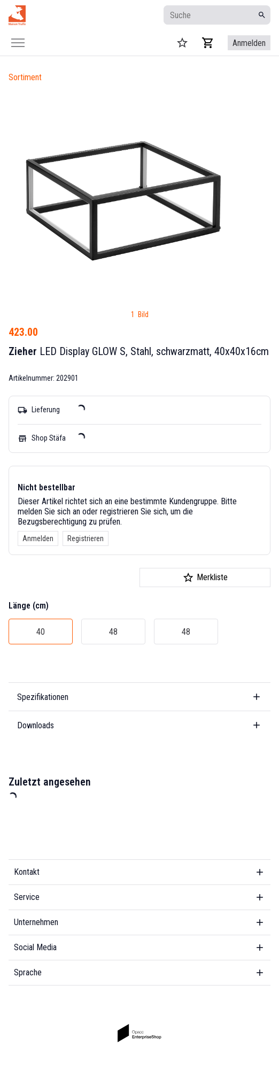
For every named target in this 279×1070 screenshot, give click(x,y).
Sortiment (25, 77)
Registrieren (85, 538)
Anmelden (37, 538)
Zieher (23, 351)
